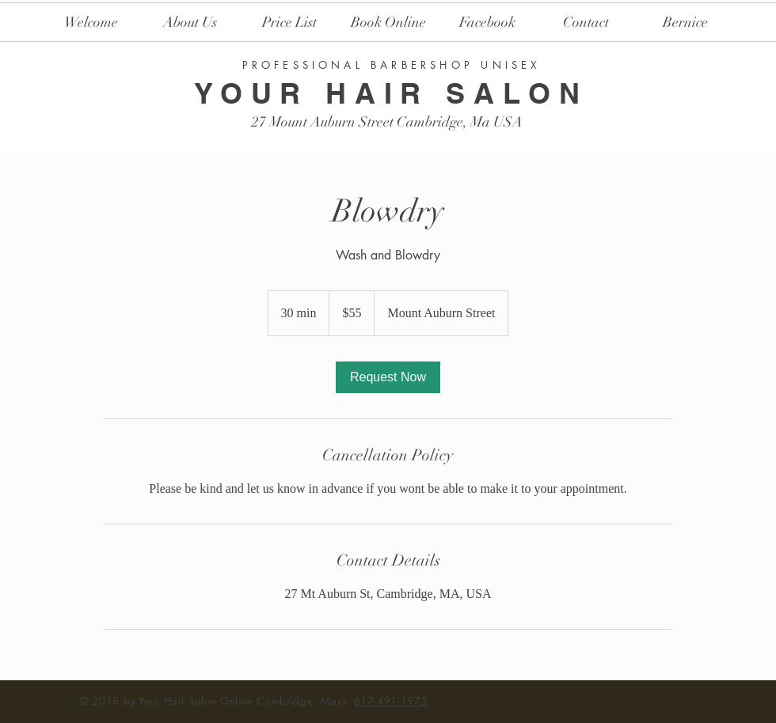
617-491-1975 (391, 701)
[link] (388, 377)
